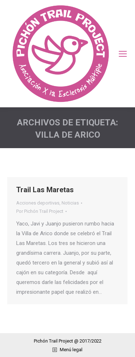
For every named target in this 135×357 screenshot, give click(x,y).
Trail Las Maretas (45, 189)
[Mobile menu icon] (123, 54)
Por (39, 211)
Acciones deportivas (37, 203)
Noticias (70, 203)
